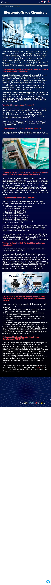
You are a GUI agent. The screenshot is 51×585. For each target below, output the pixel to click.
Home (2, 20)
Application (7, 20)
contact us (39, 381)
